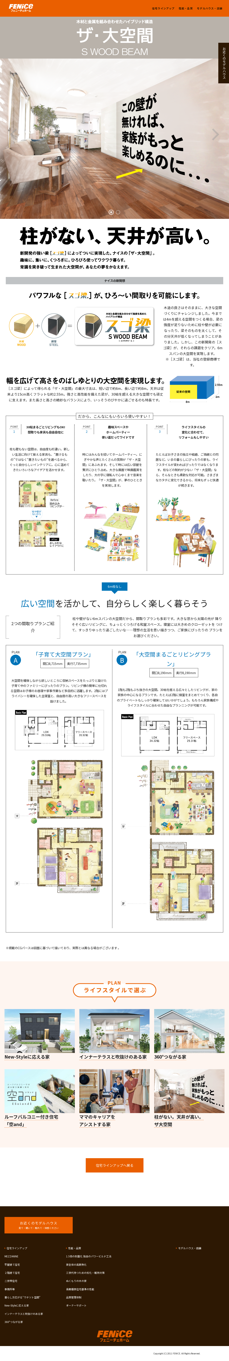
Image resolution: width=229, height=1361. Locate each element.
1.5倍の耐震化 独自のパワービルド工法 (88, 1256)
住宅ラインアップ (163, 8)
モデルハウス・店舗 (209, 8)
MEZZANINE (11, 1256)
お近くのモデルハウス (224, 63)
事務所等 (9, 1289)
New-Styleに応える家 (16, 1305)
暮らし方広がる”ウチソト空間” (22, 1297)
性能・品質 (186, 8)
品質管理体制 (73, 1297)
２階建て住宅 (12, 1272)
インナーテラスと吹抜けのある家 (23, 1313)
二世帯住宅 (10, 1281)
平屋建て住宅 (12, 1264)
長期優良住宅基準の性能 (80, 1289)
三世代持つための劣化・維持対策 (85, 1272)
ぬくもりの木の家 (76, 1281)
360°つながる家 (13, 1322)
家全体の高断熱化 (76, 1264)
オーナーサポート (76, 1305)
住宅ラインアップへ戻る (114, 1165)
